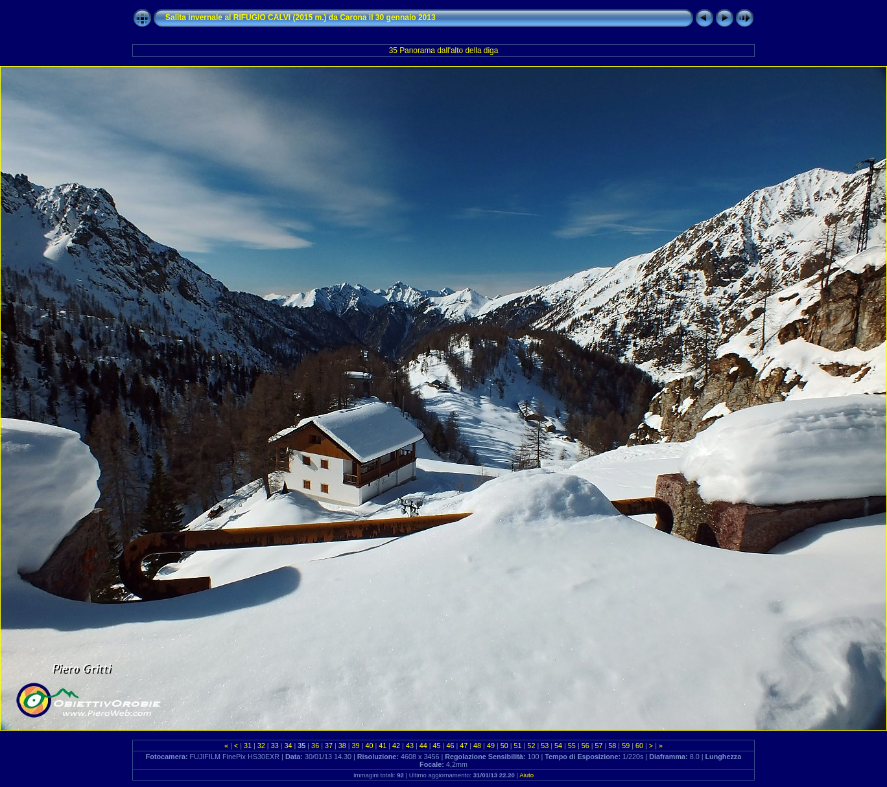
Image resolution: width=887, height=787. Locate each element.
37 (329, 745)
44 (423, 745)
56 (585, 745)
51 (518, 745)
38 (342, 745)
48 (477, 745)
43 (410, 745)
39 (356, 745)
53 (544, 745)
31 (248, 745)
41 (382, 745)
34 (288, 745)
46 (450, 745)
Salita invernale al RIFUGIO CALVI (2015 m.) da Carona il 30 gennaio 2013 (300, 17)
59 (626, 745)
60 (639, 745)
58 (612, 745)
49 (491, 745)
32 (261, 745)
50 (504, 745)
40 (369, 745)
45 (437, 745)
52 (531, 745)
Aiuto (526, 775)
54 (558, 745)
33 (275, 745)
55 (572, 745)
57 (599, 745)
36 (315, 745)
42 (396, 745)
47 (463, 745)
